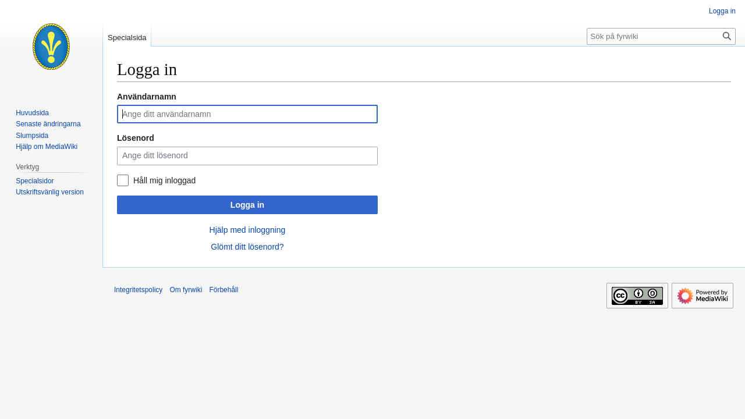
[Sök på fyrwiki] (661, 36)
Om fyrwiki (185, 290)
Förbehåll (223, 290)
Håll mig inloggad (164, 180)
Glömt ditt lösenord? (247, 246)
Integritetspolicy (138, 290)
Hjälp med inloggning (248, 230)
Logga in (247, 205)
